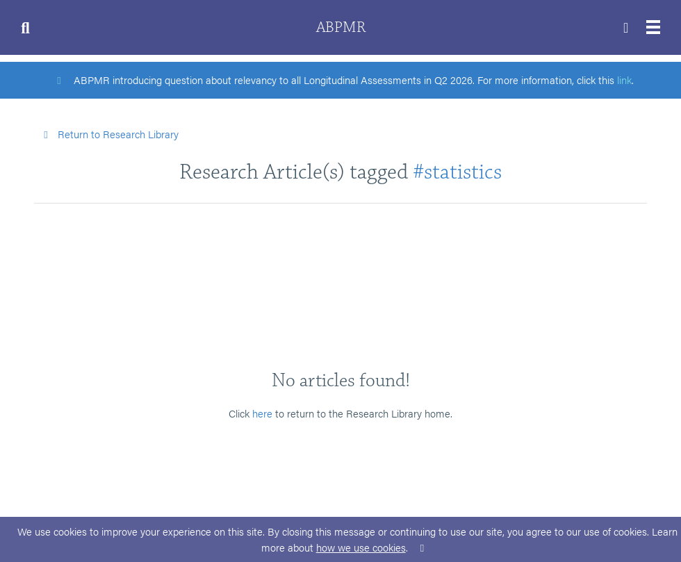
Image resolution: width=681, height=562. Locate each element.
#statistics (457, 171)
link (624, 79)
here (262, 413)
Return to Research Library (109, 133)
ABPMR (341, 27)
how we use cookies (361, 547)
